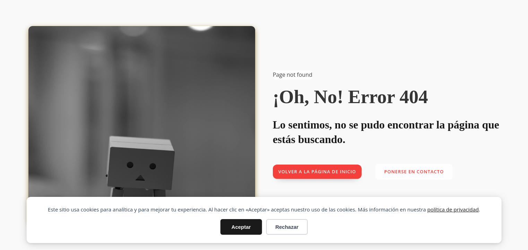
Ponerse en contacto (414, 171)
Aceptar (241, 227)
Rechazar (286, 227)
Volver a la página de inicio (317, 171)
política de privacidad (453, 209)
